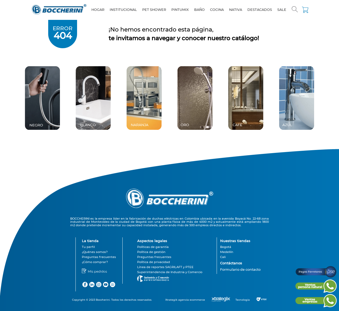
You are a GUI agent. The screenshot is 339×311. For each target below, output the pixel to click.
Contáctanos (231, 263)
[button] (295, 10)
